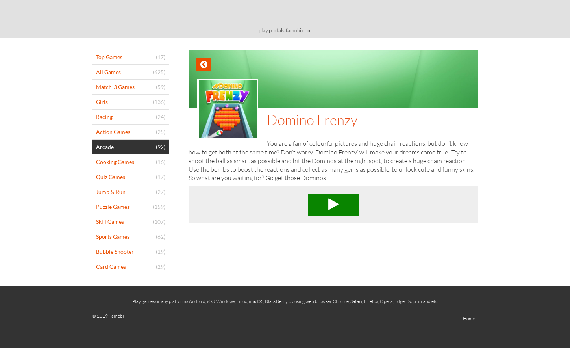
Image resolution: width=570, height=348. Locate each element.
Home (469, 319)
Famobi (116, 316)
